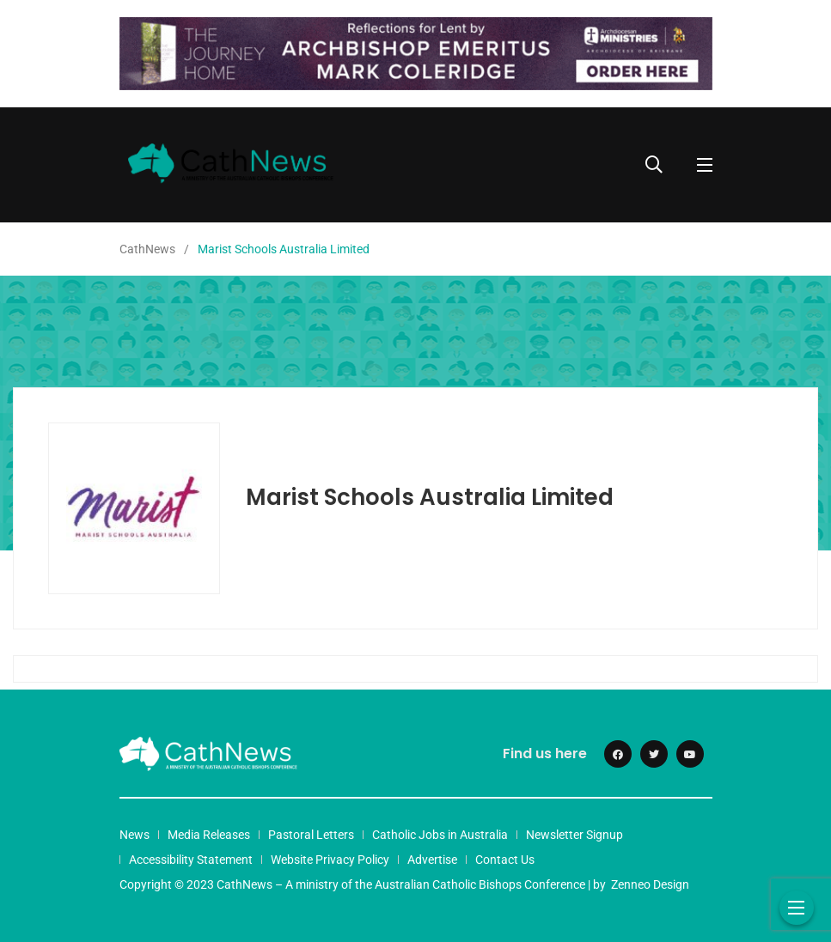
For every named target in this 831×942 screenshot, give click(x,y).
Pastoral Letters (311, 835)
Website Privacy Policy (330, 859)
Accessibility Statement (191, 859)
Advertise (432, 859)
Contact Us (505, 859)
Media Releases (209, 835)
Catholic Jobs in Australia (440, 835)
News (134, 835)
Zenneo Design (650, 884)
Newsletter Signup (574, 835)
